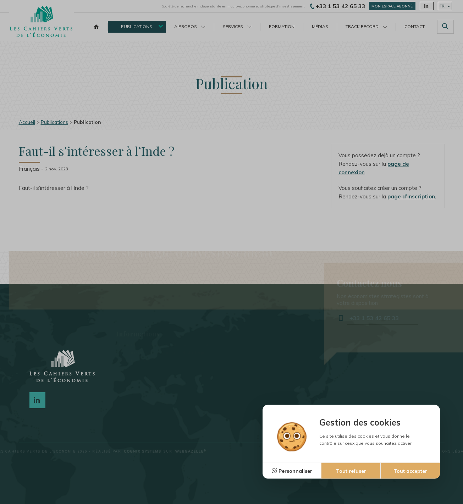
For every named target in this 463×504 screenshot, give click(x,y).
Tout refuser (351, 471)
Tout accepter (410, 471)
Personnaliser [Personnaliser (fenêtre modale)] (295, 471)
